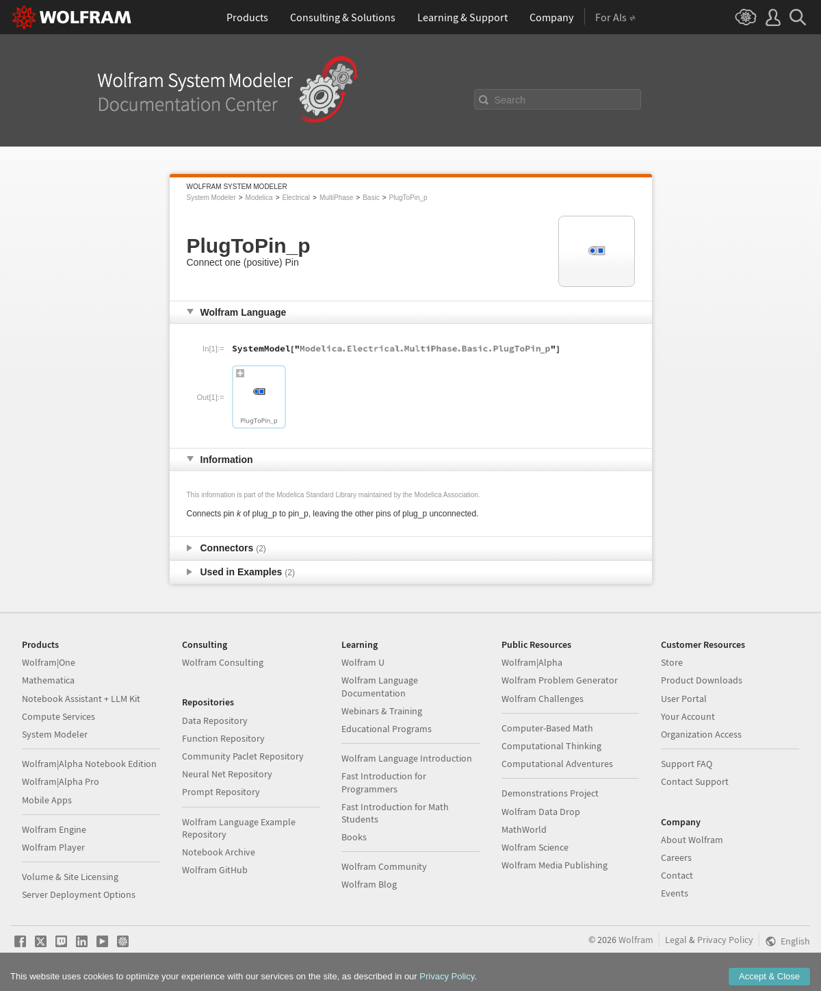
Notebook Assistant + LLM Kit (81, 698)
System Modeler (211, 197)
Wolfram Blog (369, 884)
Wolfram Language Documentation (379, 686)
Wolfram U (363, 662)
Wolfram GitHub (215, 870)
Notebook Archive (218, 852)
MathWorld (524, 829)
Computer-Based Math (547, 728)
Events (674, 893)
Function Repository (223, 738)
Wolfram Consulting (222, 662)
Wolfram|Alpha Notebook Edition (89, 763)
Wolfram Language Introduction (406, 758)
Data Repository (215, 720)
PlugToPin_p (408, 197)
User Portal (684, 698)
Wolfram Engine (54, 829)
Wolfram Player (53, 847)
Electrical (296, 197)
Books (354, 837)
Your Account (688, 716)
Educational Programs (386, 729)
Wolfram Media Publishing (554, 865)
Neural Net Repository (227, 774)
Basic (371, 197)
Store (672, 662)
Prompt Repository (221, 792)
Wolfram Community (384, 866)
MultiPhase (336, 197)
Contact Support (695, 781)
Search (510, 100)
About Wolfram (692, 839)
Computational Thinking (551, 746)
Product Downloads (701, 680)
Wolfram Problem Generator (559, 680)
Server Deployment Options (78, 894)
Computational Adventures (557, 763)
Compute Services (58, 716)
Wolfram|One (48, 662)
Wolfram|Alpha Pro (60, 781)
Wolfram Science (535, 847)
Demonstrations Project (550, 793)
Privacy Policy (725, 939)
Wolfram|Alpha (531, 662)
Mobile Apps (47, 800)
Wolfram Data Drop (540, 811)
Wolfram (635, 939)
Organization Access (701, 734)
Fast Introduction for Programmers (383, 782)
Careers (676, 857)
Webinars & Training (381, 711)
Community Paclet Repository (243, 756)
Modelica (259, 197)
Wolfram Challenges (542, 698)
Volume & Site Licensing (70, 876)
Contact (677, 875)
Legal (676, 939)
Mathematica (48, 680)
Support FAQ (686, 763)
